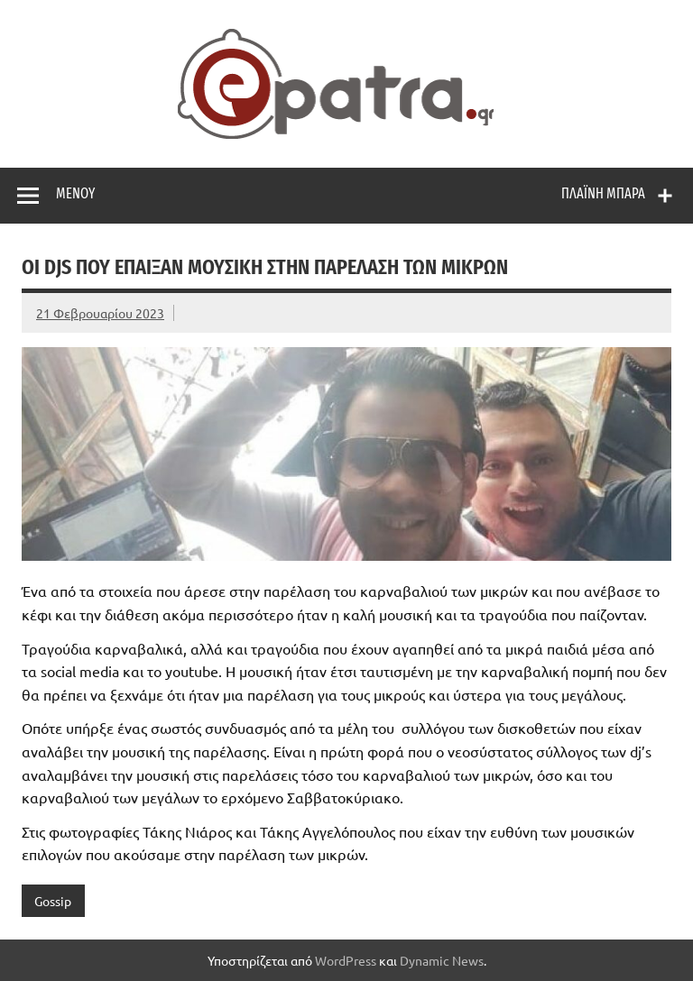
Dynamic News (442, 960)
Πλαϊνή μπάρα (603, 193)
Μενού (75, 193)
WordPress (345, 960)
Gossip (52, 901)
